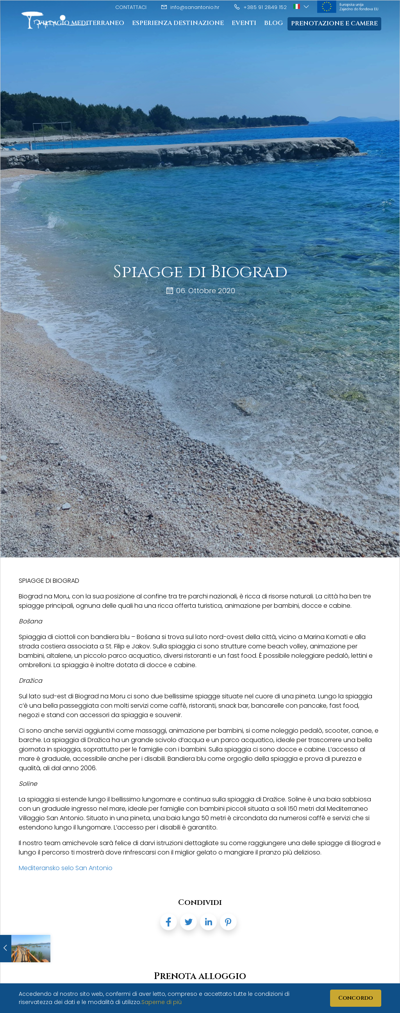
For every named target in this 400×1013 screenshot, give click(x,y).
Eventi (244, 23)
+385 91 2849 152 (260, 7)
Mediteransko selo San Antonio (65, 867)
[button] (302, 7)
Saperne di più (161, 1002)
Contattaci (130, 7)
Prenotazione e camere (334, 24)
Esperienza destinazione (178, 23)
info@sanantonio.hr (190, 7)
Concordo (355, 998)
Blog (273, 23)
